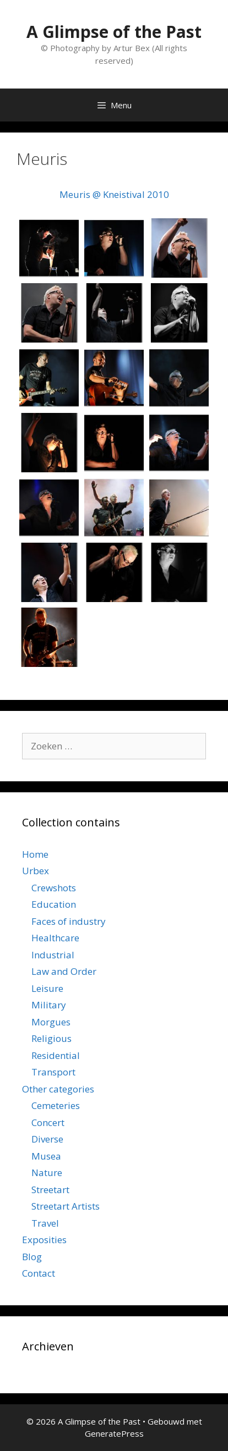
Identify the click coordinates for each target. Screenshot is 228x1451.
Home (35, 854)
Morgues (50, 1022)
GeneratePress (114, 1433)
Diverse (47, 1139)
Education (53, 904)
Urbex (35, 870)
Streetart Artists (65, 1206)
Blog (32, 1256)
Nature (46, 1172)
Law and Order (63, 971)
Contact (38, 1273)
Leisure (47, 988)
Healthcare (55, 937)
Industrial (52, 954)
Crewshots (53, 887)
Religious (51, 1038)
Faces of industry (68, 921)
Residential (55, 1055)
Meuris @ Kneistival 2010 (114, 194)
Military (48, 1004)
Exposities (44, 1239)
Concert (47, 1122)
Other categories (58, 1089)
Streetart (50, 1189)
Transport (53, 1072)
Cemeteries (55, 1105)
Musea (46, 1156)
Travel (45, 1223)
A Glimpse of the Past (114, 31)
